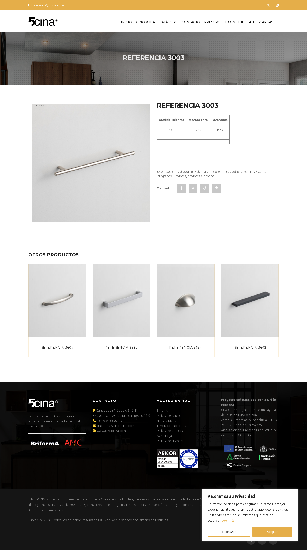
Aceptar (272, 532)
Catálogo (168, 22)
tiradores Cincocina (201, 176)
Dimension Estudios (153, 520)
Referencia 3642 (249, 348)
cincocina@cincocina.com (47, 5)
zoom (39, 106)
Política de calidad (169, 415)
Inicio (126, 22)
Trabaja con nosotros (171, 425)
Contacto (191, 22)
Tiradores (214, 171)
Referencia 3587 (121, 348)
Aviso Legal (164, 436)
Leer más (228, 520)
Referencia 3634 (185, 348)
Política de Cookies (170, 431)
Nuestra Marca (167, 420)
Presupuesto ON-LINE (224, 22)
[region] (250, 515)
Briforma (163, 410)
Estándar (201, 171)
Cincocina (145, 22)
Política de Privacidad (171, 441)
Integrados (164, 176)
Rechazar (228, 532)
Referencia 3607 (57, 348)
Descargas (263, 22)
